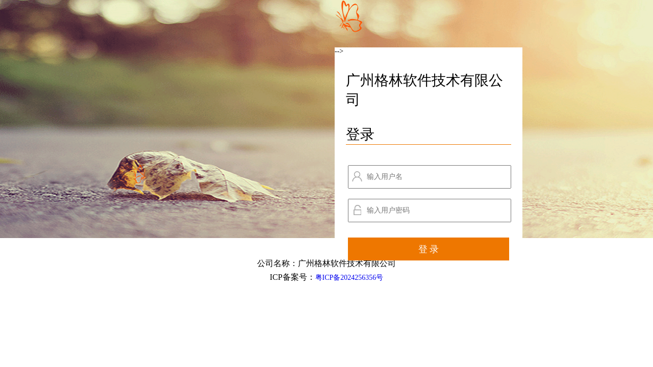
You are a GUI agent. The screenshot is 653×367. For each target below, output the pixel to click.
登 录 (428, 249)
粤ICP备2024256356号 (349, 277)
